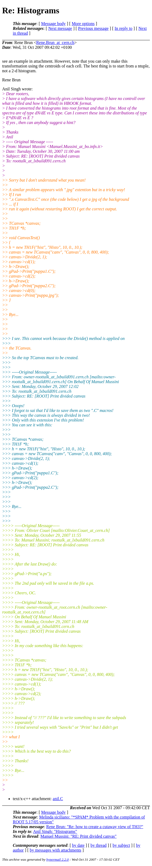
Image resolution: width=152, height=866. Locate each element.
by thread (99, 845)
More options (83, 23)
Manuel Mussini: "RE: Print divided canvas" (79, 836)
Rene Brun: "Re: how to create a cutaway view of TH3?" (94, 826)
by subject (121, 845)
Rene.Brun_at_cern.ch (55, 42)
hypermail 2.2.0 (57, 859)
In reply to (124, 28)
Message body (53, 23)
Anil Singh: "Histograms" (55, 831)
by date (78, 845)
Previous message (93, 28)
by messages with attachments (55, 850)
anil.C (58, 798)
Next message (60, 28)
